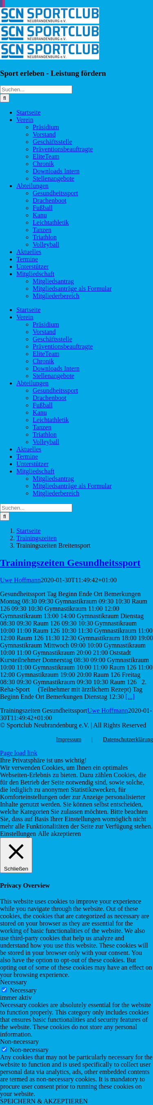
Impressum (68, 739)
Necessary (23, 990)
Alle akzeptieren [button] (59, 833)
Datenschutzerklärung (128, 739)
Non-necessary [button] (19, 1041)
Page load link (19, 752)
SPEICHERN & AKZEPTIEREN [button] (44, 1101)
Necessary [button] (13, 982)
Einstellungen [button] (18, 833)
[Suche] (4, 98)
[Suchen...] (36, 89)
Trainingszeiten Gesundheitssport (70, 562)
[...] (130, 696)
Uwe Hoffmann (20, 580)
